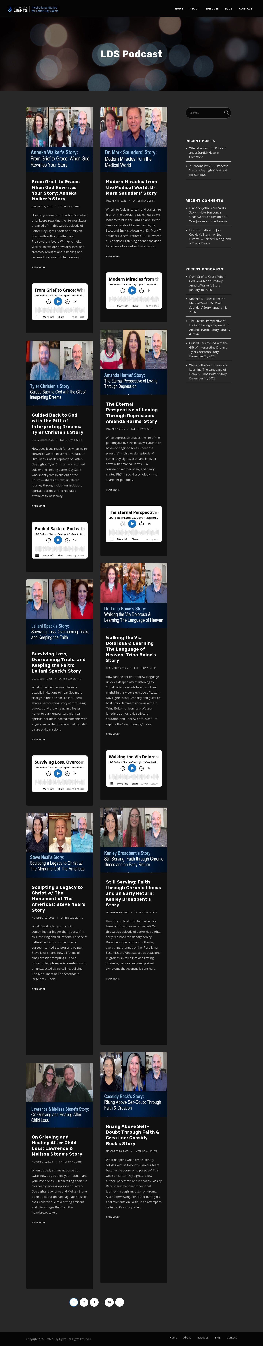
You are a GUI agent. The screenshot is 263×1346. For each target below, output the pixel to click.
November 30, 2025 (117, 912)
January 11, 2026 (116, 200)
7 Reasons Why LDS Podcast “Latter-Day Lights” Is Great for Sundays (208, 170)
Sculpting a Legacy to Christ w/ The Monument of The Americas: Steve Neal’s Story (58, 899)
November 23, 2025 (43, 917)
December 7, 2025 (42, 678)
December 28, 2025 (43, 439)
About (194, 8)
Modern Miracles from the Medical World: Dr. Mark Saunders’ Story (131, 187)
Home (179, 8)
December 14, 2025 (117, 668)
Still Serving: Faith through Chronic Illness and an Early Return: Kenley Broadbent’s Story (133, 893)
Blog (228, 8)
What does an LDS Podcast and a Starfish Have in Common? (207, 152)
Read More (39, 267)
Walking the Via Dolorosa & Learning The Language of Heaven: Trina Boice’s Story (131, 649)
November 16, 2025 (117, 1151)
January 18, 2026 (42, 206)
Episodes (212, 8)
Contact (246, 8)
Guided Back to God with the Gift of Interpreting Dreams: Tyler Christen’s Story (208, 347)
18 (109, 1302)
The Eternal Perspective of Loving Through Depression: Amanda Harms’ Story (209, 325)
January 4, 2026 (115, 428)
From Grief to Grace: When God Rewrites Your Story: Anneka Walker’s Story (207, 281)
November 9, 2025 (42, 1161)
